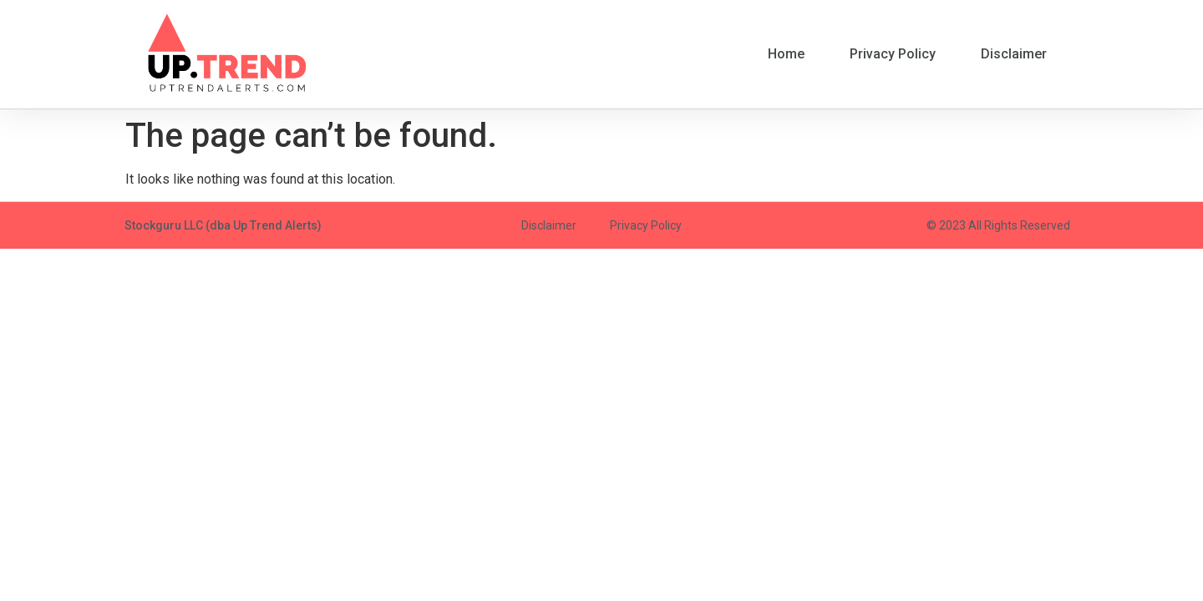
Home (786, 54)
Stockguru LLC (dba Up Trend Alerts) (223, 225)
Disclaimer (1014, 54)
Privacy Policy (893, 54)
